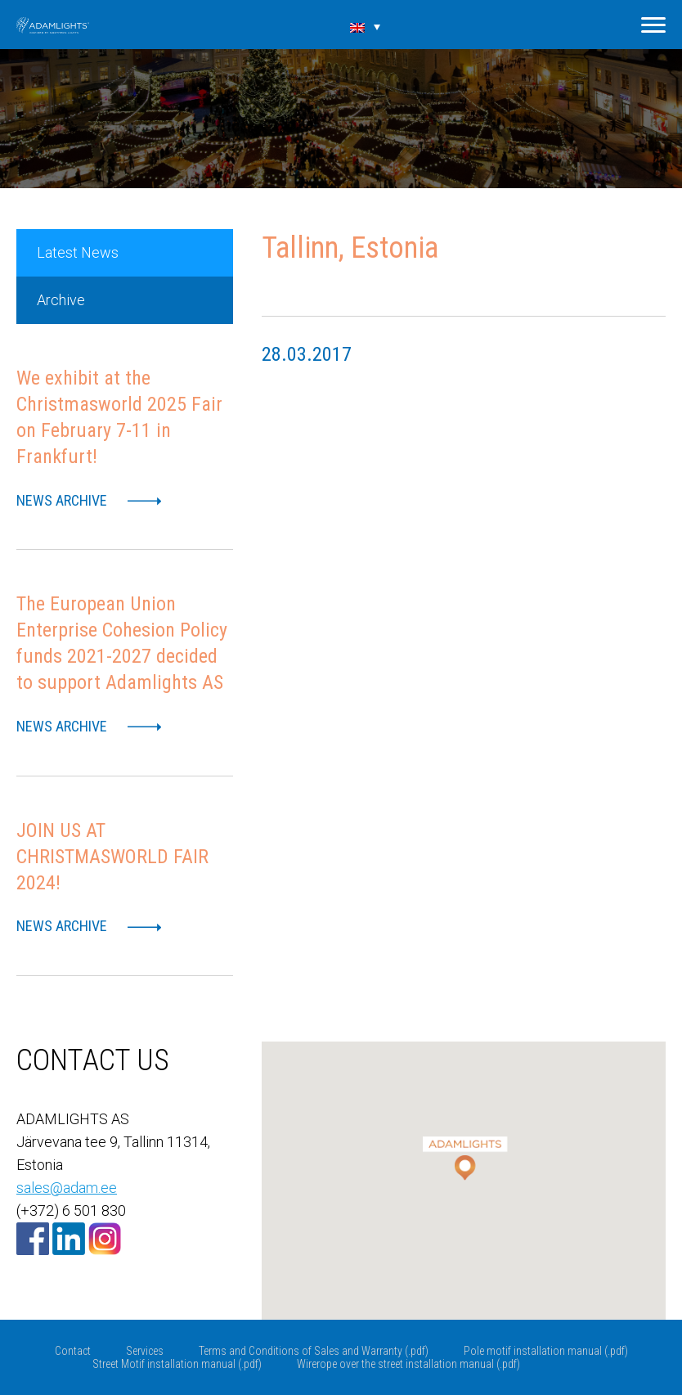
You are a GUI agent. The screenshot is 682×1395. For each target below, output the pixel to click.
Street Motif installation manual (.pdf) (177, 1363)
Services (145, 1350)
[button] (464, 1148)
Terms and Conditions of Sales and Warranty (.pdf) (313, 1350)
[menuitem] (365, 26)
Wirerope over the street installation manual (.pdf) (408, 1363)
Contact (73, 1350)
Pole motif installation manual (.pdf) (546, 1350)
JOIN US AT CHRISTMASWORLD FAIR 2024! (112, 856)
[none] (365, 26)
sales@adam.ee (66, 1187)
